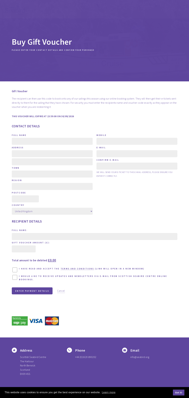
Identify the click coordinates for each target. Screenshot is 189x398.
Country (18, 205)
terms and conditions (77, 268)
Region (17, 180)
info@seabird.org (139, 357)
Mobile (101, 135)
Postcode (19, 192)
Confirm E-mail (107, 160)
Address (18, 147)
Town (16, 168)
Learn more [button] (108, 392)
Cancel (61, 290)
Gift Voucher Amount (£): (31, 242)
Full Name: (20, 230)
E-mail (101, 147)
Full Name (19, 135)
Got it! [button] (178, 392)
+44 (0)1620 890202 (85, 357)
